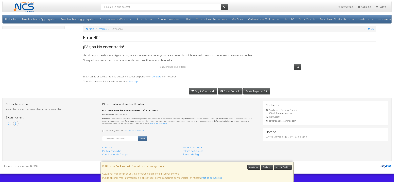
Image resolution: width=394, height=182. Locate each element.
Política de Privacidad (158, 124)
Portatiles (11, 19)
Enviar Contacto (230, 91)
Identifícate (345, 6)
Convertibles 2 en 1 (169, 19)
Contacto (364, 6)
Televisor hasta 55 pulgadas (78, 19)
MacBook (237, 19)
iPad (188, 19)
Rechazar (267, 167)
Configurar (253, 167)
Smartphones (144, 19)
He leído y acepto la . (125, 130)
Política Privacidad (111, 151)
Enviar (142, 138)
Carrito (382, 6)
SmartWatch (307, 19)
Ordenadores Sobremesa (211, 19)
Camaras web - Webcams (115, 19)
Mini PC (289, 19)
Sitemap (133, 81)
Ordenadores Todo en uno (264, 19)
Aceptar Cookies (282, 167)
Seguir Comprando (203, 91)
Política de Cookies (211, 178)
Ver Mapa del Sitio (256, 91)
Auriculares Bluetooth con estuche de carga (346, 19)
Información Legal (192, 147)
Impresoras (385, 19)
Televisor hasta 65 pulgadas (39, 19)
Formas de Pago (191, 154)
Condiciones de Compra (115, 154)
